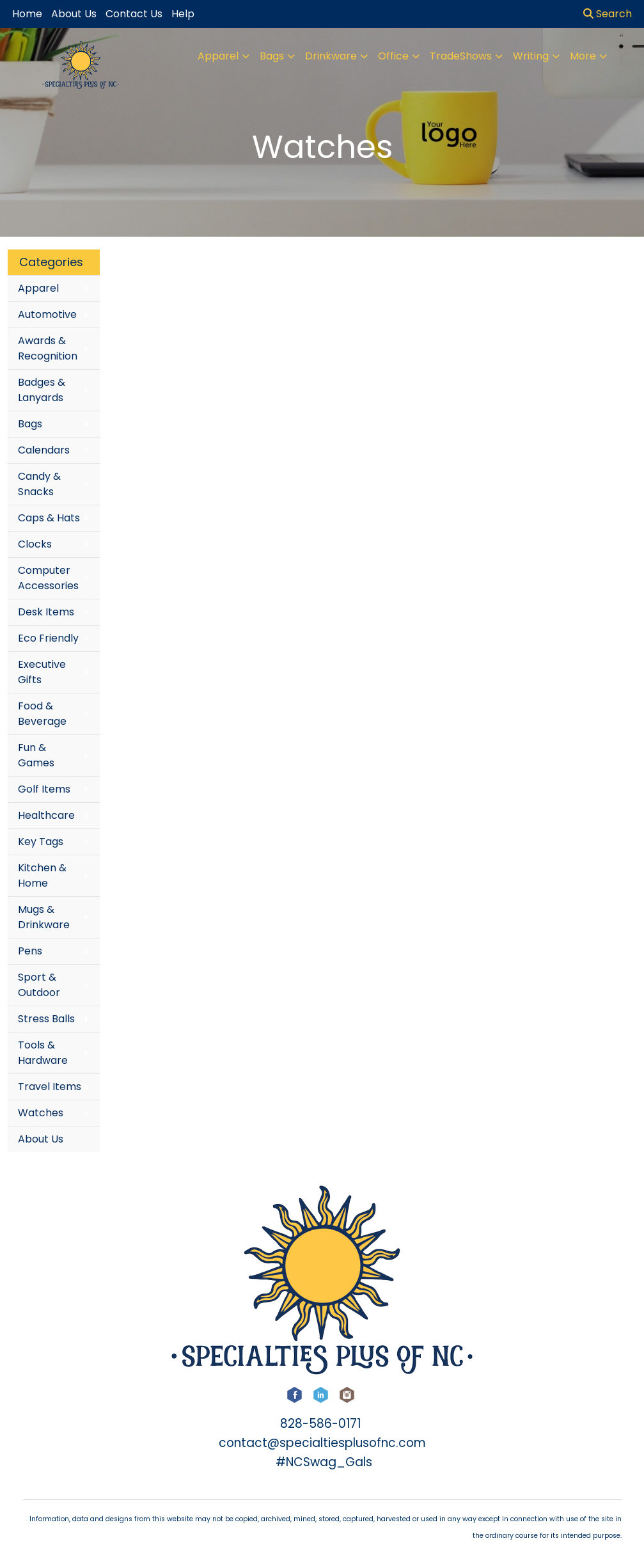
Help (182, 13)
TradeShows (461, 56)
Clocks (35, 544)
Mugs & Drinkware (44, 917)
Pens (30, 951)
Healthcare (46, 815)
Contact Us (134, 13)
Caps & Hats (49, 517)
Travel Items (49, 1086)
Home (27, 13)
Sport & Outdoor (39, 985)
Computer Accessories (48, 578)
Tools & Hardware (43, 1053)
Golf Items (44, 789)
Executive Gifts (42, 672)
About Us (40, 1139)
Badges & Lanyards (41, 390)
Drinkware (331, 56)
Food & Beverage (42, 714)
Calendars (44, 450)
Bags (272, 56)
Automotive (47, 314)
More (583, 56)
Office (393, 56)
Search (607, 13)
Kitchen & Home (42, 875)
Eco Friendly (48, 638)
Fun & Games (36, 755)
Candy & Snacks (39, 484)
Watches (40, 1112)
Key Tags (40, 841)
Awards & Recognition (47, 348)
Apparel (218, 56)
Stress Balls (46, 1018)
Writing (531, 56)
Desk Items (46, 612)
